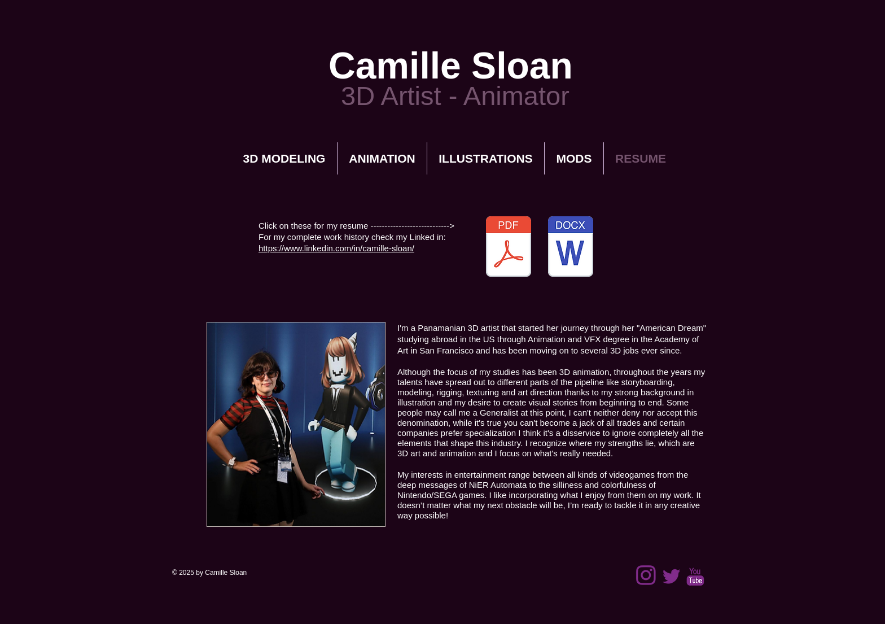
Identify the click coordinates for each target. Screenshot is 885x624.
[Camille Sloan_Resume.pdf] (508, 247)
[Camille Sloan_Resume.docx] (570, 247)
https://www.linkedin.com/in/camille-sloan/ (336, 248)
